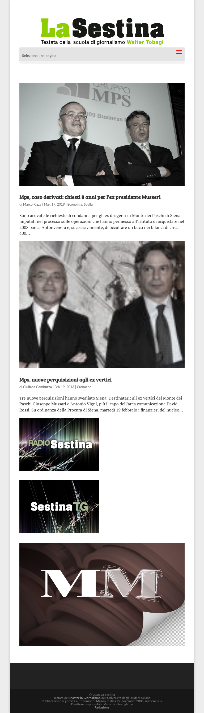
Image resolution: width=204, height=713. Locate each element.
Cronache (84, 387)
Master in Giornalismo (84, 698)
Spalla (88, 204)
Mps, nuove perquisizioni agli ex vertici (65, 379)
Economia (74, 204)
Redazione (102, 707)
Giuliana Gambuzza (37, 387)
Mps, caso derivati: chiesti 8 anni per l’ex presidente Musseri (89, 197)
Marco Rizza (32, 204)
